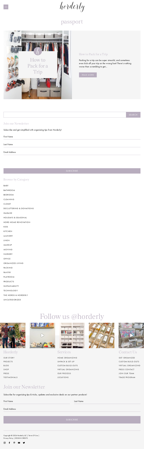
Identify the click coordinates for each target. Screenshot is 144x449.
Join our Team (126, 373)
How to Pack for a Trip (93, 54)
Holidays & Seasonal (15, 217)
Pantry (7, 272)
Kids (6, 226)
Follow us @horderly (72, 316)
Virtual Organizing (68, 369)
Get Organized (127, 358)
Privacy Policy (8, 438)
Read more (88, 75)
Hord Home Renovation (17, 222)
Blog (6, 365)
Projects (8, 361)
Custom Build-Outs (129, 361)
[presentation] (72, 162)
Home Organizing (67, 358)
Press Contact (127, 369)
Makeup (8, 245)
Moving (8, 249)
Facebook (9, 443)
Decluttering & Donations (19, 208)
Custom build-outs (68, 365)
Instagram (5, 443)
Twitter (24, 443)
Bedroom (9, 194)
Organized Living (13, 263)
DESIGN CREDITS (21, 438)
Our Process (64, 373)
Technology (11, 290)
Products (9, 281)
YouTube (19, 443)
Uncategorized (12, 299)
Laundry (8, 236)
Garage (8, 213)
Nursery (8, 254)
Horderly (72, 7)
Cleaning (9, 199)
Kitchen (8, 231)
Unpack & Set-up (66, 361)
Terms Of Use (33, 435)
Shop (6, 369)
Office (7, 258)
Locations (63, 377)
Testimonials (11, 377)
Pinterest (14, 443)
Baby (6, 185)
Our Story (9, 358)
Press (6, 373)
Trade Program (127, 377)
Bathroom (9, 190)
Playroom (9, 277)
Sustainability (11, 286)
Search (133, 114)
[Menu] (6, 7)
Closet (7, 204)
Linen (7, 240)
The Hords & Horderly (16, 295)
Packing (8, 267)
